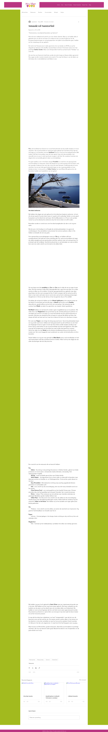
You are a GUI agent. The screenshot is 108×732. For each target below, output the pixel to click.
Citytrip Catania (28, 696)
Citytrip (62, 12)
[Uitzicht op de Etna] (32, 688)
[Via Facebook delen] (29, 668)
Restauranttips (40, 659)
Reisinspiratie (32, 659)
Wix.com (64, 731)
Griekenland (54, 659)
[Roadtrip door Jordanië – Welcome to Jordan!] (54, 688)
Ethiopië (56, 12)
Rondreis (40, 12)
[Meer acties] (78, 22)
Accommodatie (48, 12)
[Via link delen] (39, 668)
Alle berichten (25, 12)
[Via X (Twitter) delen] (32, 668)
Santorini (48, 659)
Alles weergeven (82, 679)
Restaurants (33, 12)
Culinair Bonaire (73, 696)
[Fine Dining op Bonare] (76, 688)
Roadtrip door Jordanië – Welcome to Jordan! (53, 697)
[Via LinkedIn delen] (36, 668)
